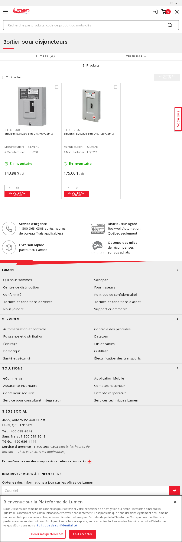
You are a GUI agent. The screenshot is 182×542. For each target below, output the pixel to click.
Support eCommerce (110, 309)
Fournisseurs (104, 287)
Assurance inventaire (20, 386)
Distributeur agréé (122, 224)
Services (91, 319)
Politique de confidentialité (115, 295)
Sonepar (101, 280)
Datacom (101, 336)
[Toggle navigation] (5, 11)
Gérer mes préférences (47, 534)
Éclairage (10, 344)
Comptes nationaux (109, 386)
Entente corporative (110, 393)
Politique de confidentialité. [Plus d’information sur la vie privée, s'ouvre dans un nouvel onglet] (57, 525)
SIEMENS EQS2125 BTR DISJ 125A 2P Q (89, 133)
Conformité (12, 295)
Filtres (45, 56)
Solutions (91, 368)
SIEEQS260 (12, 130)
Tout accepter (82, 534)
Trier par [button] (134, 56)
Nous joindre (13, 309)
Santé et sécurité (16, 358)
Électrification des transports (117, 358)
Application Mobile (109, 378)
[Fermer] (175, 502)
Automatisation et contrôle (24, 329)
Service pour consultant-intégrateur (32, 400)
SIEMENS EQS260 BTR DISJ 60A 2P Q (28, 133)
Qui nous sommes (17, 280)
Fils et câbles (104, 344)
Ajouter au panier (17, 194)
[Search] (91, 25)
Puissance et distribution (23, 336)
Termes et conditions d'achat (117, 302)
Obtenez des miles (122, 242)
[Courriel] (85, 491)
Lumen (91, 269)
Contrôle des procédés (112, 329)
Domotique (12, 351)
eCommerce (12, 378)
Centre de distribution (21, 287)
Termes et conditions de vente (27, 302)
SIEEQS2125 (72, 130)
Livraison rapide (31, 245)
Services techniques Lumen (116, 400)
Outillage (101, 351)
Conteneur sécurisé (19, 393)
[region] (91, 518)
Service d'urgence (33, 224)
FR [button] (171, 3)
